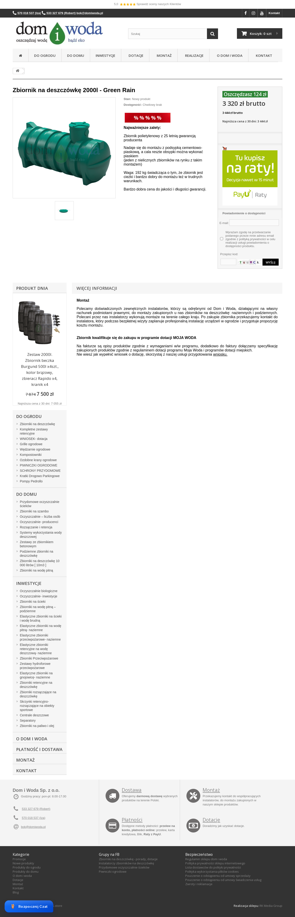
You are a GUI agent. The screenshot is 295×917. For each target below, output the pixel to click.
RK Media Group (271, 906)
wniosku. (220, 354)
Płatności (132, 820)
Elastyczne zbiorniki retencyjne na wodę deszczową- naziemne (36, 649)
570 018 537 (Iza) (33, 818)
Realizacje (193, 55)
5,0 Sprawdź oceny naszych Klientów (147, 4)
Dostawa (132, 790)
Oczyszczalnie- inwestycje (38, 596)
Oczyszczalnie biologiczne (38, 591)
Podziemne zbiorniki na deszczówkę (36, 553)
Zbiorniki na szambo (34, 511)
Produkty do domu (25, 871)
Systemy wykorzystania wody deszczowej (41, 535)
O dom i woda (22, 876)
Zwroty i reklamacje (198, 884)
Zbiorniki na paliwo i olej (37, 726)
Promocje (19, 859)
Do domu (75, 55)
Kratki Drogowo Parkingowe (40, 476)
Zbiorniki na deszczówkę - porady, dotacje (128, 859)
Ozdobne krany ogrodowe (38, 460)
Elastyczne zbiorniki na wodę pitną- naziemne (40, 628)
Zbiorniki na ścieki (32, 601)
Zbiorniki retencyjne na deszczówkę (36, 685)
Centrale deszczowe (34, 715)
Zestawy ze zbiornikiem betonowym (36, 544)
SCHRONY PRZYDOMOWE (40, 470)
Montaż (163, 55)
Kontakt (274, 13)
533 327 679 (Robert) (36, 809)
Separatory (27, 720)
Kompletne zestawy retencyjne (34, 431)
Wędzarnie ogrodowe (35, 449)
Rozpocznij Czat (29, 906)
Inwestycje (105, 55)
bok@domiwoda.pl (33, 827)
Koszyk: (261, 33)
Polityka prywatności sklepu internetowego (215, 863)
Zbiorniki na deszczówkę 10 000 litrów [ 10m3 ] (39, 563)
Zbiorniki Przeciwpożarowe (39, 658)
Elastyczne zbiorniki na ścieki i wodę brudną (41, 618)
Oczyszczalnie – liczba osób (40, 516)
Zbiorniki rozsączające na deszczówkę (38, 694)
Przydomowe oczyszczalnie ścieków (39, 504)
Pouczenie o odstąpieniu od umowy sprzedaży (218, 876)
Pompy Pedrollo (31, 481)
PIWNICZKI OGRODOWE (38, 465)
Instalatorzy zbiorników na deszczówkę (126, 863)
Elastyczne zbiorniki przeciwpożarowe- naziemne (40, 637)
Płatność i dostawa (39, 749)
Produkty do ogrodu (27, 867)
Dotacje (135, 55)
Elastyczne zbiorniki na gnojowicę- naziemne (36, 675)
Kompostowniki (30, 455)
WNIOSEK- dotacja (33, 439)
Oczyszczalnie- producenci (39, 522)
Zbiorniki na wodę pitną (36, 570)
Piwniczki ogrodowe (113, 871)
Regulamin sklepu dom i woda (206, 859)
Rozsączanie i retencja (36, 527)
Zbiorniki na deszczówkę (37, 424)
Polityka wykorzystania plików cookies (212, 871)
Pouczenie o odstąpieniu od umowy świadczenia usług (223, 880)
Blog (16, 892)
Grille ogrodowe (31, 444)
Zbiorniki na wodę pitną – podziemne (38, 609)
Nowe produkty (23, 863)
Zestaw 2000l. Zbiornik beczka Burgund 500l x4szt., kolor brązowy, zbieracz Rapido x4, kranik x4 (40, 369)
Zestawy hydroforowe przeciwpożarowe (35, 666)
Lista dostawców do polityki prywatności (213, 867)
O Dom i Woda (228, 55)
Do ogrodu (45, 55)
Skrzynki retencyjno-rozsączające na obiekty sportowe (37, 706)
